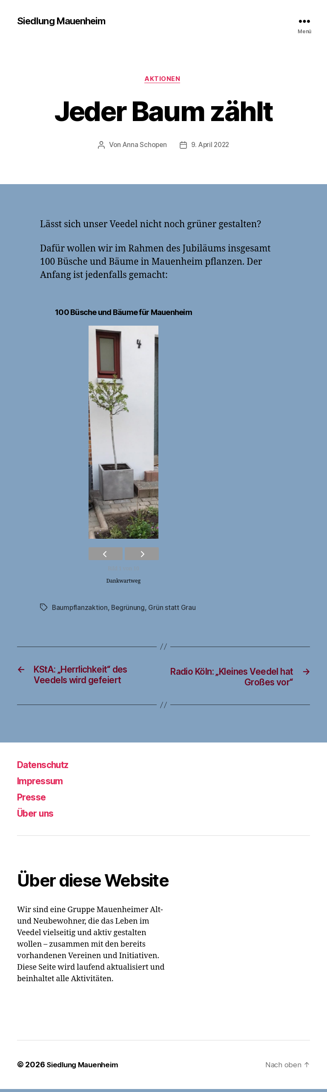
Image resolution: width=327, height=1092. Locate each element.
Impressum (43, 784)
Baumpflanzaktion (80, 609)
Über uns (38, 816)
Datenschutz (47, 768)
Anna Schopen (143, 147)
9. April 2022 (210, 147)
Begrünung (129, 609)
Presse (34, 800)
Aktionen (163, 80)
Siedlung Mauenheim (65, 21)
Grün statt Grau (173, 609)
